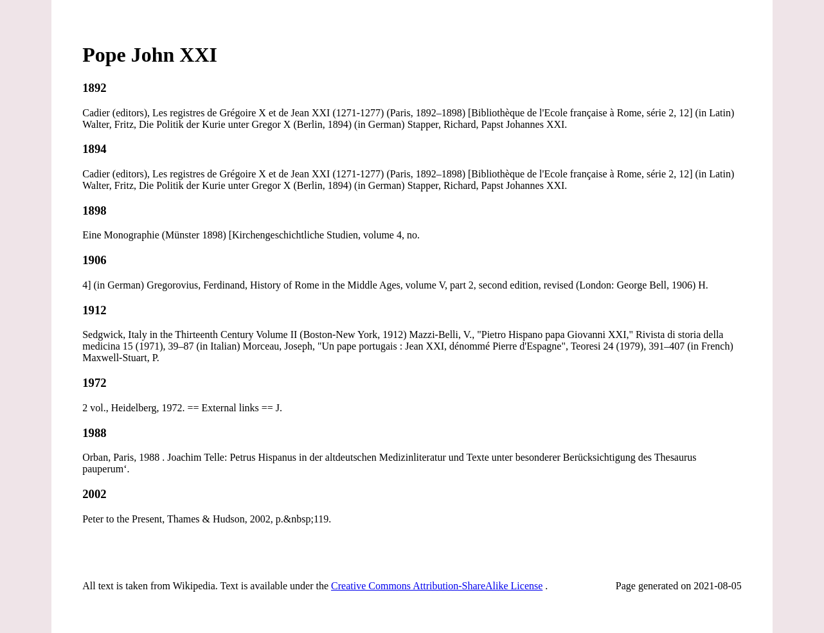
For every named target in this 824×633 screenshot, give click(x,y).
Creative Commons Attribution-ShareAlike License (436, 585)
